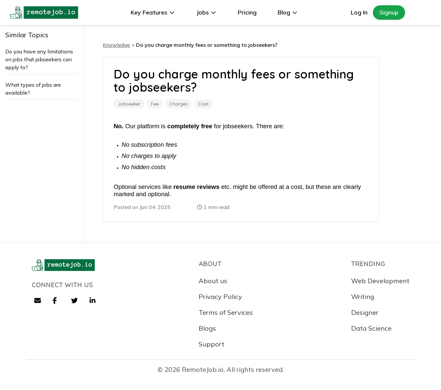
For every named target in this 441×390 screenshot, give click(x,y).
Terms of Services (226, 312)
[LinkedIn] (93, 301)
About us (213, 281)
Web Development (380, 281)
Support (211, 344)
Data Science (371, 328)
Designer (364, 312)
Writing (362, 296)
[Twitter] (75, 301)
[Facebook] (56, 301)
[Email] (38, 301)
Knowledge (116, 45)
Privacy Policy (220, 296)
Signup (389, 12)
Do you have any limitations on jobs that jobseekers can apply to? (39, 59)
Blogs (207, 328)
